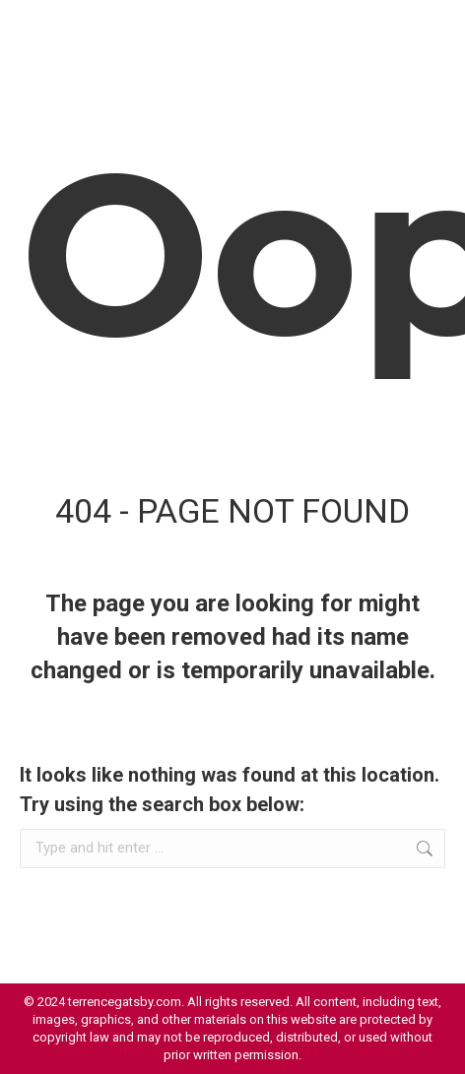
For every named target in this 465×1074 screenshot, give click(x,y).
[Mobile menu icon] (425, 29)
